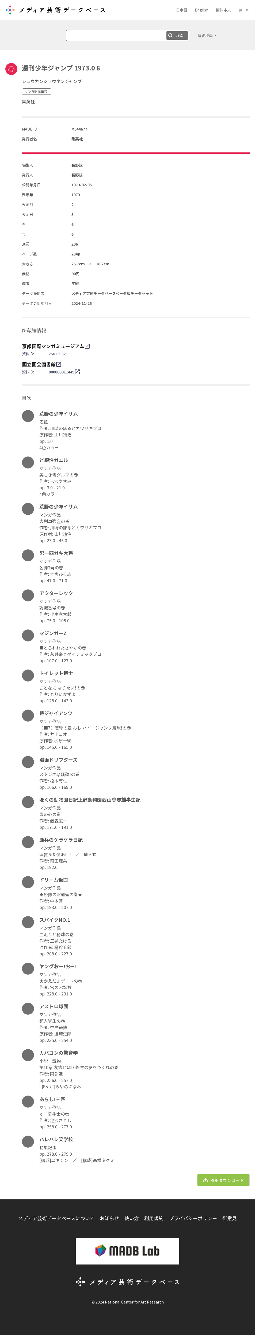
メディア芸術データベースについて (56, 1218)
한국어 (244, 10)
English (201, 10)
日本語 (181, 10)
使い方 (131, 1218)
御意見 (229, 1218)
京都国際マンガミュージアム (53, 345)
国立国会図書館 (39, 364)
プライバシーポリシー (193, 1218)
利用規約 (153, 1218)
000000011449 (61, 372)
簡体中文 (223, 10)
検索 (180, 35)
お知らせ (109, 1218)
